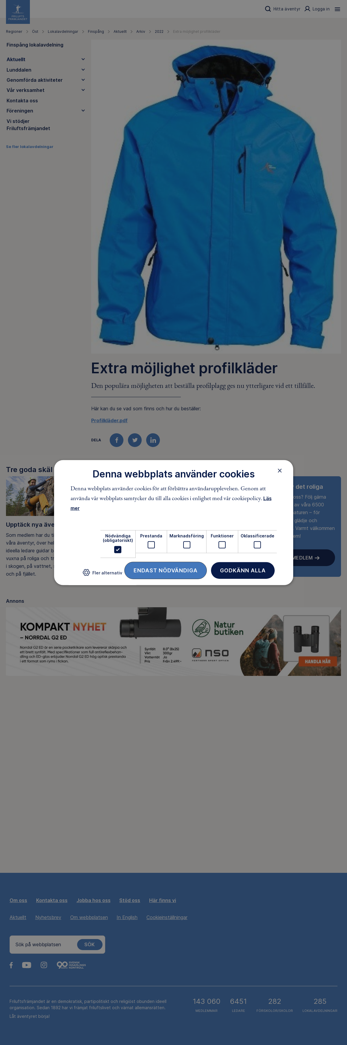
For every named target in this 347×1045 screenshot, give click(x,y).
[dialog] (173, 522)
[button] (102, 575)
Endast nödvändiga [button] (166, 570)
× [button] (279, 470)
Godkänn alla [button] (243, 570)
